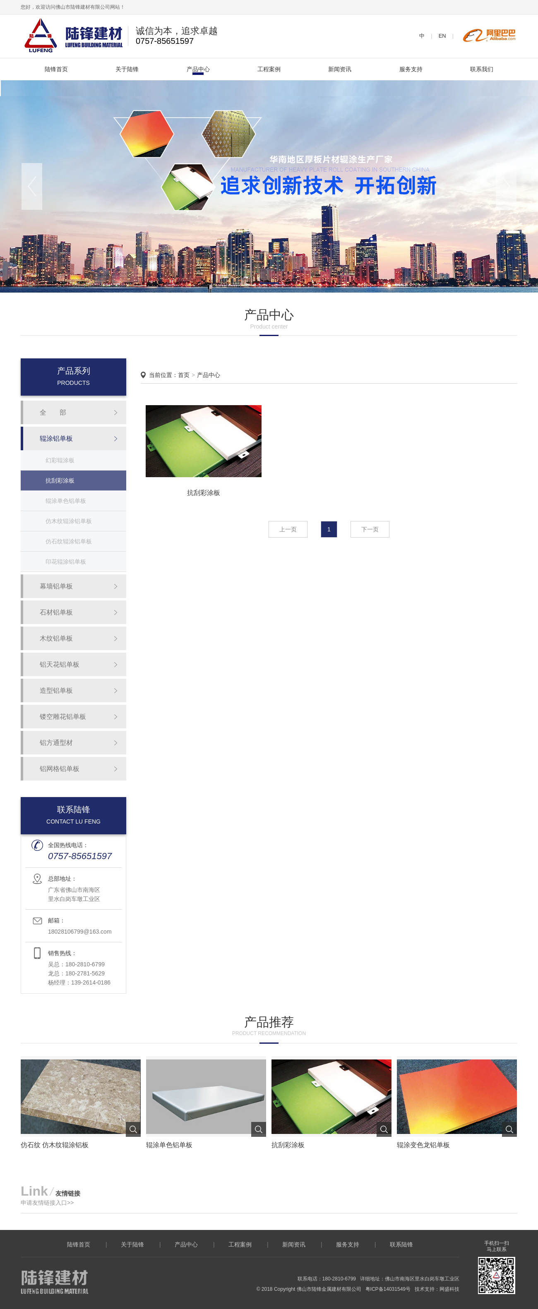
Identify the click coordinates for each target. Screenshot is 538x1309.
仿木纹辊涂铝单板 (69, 521)
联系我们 (481, 69)
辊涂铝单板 (56, 438)
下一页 (370, 529)
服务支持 (411, 69)
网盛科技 (449, 1289)
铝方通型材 (56, 742)
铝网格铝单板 (59, 768)
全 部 (53, 412)
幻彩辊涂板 (60, 460)
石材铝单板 (56, 612)
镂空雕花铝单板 (63, 716)
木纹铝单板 (56, 638)
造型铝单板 (56, 690)
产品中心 (198, 69)
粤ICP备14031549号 (388, 1289)
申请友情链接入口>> (47, 1202)
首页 (184, 375)
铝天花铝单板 (59, 664)
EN (442, 36)
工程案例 (269, 69)
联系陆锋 (401, 1244)
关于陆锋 (127, 69)
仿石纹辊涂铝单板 (69, 541)
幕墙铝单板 (56, 586)
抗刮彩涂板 (60, 480)
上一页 (288, 529)
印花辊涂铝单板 (66, 561)
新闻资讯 (339, 69)
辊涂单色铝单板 (66, 500)
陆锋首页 (56, 69)
